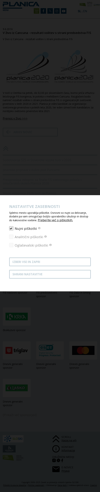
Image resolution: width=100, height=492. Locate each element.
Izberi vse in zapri (26, 262)
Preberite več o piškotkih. (55, 220)
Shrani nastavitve (27, 274)
